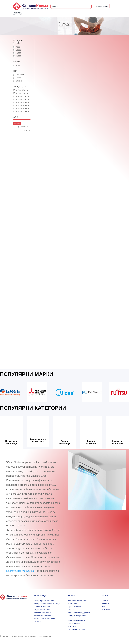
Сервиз (71, 609)
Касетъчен (20, 75)
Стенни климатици (42, 606)
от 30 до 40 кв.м (22, 105)
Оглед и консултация (77, 615)
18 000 (18, 53)
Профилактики (74, 606)
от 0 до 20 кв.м (22, 93)
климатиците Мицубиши (20, 570)
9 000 (18, 47)
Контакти (106, 609)
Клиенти (105, 603)
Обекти (105, 600)
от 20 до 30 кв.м (22, 99)
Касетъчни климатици (117, 442)
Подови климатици (64, 442)
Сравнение (103, 6)
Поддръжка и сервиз (77, 629)
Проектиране (73, 623)
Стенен (19, 81)
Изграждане (73, 626)
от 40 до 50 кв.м (22, 111)
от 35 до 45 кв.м (22, 108)
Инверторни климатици (11, 442)
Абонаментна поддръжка (79, 612)
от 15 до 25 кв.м (22, 96)
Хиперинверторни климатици (37, 440)
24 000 (18, 56)
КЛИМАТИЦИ (40, 595)
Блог (104, 606)
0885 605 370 (17, 14)
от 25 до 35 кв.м (22, 102)
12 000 (18, 50)
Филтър (17, 123)
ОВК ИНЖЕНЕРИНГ (77, 620)
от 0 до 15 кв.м (22, 90)
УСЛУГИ (71, 595)
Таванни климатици (91, 442)
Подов (18, 78)
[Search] (88, 6)
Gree (18, 65)
